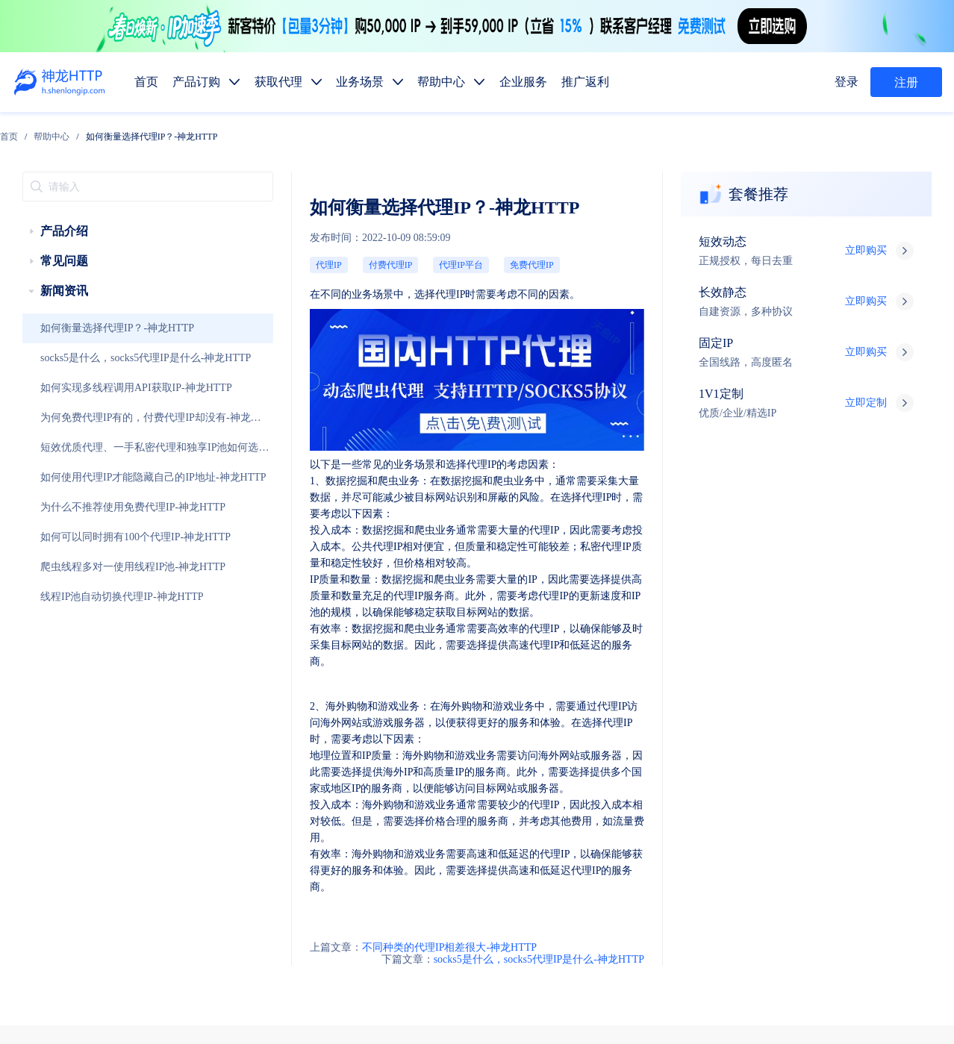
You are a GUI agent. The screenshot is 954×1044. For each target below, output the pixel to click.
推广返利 (752, 733)
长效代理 (582, 768)
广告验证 (639, 838)
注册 (906, 82)
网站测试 (921, 838)
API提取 (524, 873)
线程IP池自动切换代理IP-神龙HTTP (86, 566)
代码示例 (578, 873)
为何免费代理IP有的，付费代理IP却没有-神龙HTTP (101, 393)
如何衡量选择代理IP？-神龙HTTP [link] (289, 130)
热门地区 (634, 873)
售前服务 (237, 883)
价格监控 (696, 838)
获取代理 (582, 733)
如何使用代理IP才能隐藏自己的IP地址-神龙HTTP (106, 447)
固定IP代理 (643, 768)
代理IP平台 (307, 216)
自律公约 (776, 969)
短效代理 (525, 768)
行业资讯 (639, 908)
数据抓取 (525, 838)
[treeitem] (98, 201)
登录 (850, 82)
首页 (146, 130)
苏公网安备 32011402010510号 (597, 1009)
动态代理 (525, 803)
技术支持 (237, 913)
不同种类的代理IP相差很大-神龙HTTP (280, 653)
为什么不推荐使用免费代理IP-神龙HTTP (93, 477)
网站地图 (435, 989)
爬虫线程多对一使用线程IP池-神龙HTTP (93, 536)
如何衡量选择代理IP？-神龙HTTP (83, 297)
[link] (146, 131)
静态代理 (582, 803)
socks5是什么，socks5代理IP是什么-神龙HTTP (101, 327)
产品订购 (525, 733)
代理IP (219, 216)
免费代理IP (354, 216)
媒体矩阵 (582, 838)
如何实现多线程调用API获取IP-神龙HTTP (95, 357)
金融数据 (809, 838)
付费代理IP (260, 216)
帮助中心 (190, 130)
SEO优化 (865, 838)
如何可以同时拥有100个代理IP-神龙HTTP (95, 506)
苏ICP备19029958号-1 (480, 1009)
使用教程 (582, 908)
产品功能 (525, 908)
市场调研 (752, 838)
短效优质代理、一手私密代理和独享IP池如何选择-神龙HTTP (103, 422)
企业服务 (696, 733)
